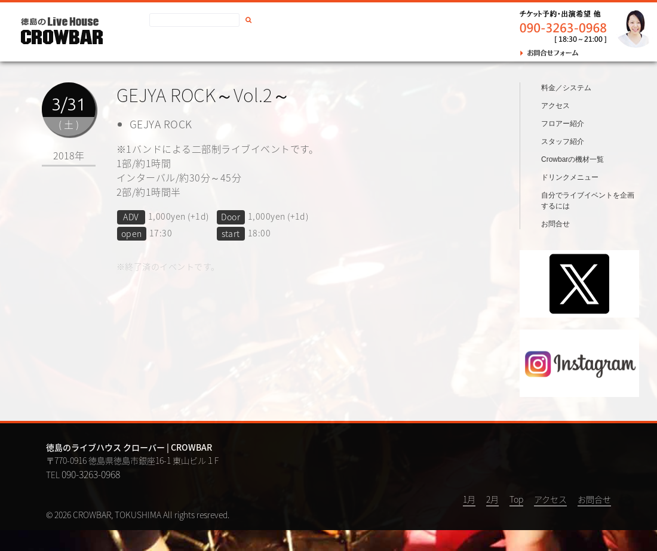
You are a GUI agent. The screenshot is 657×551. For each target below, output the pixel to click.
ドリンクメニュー (569, 198)
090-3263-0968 (91, 495)
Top (516, 520)
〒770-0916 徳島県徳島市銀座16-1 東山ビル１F (132, 481)
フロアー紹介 (562, 144)
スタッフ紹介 (562, 162)
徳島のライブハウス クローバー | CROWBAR (129, 469)
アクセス (224, 45)
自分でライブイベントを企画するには (587, 221)
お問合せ (271, 45)
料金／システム (566, 108)
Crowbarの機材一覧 (572, 180)
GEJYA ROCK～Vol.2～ (203, 94)
